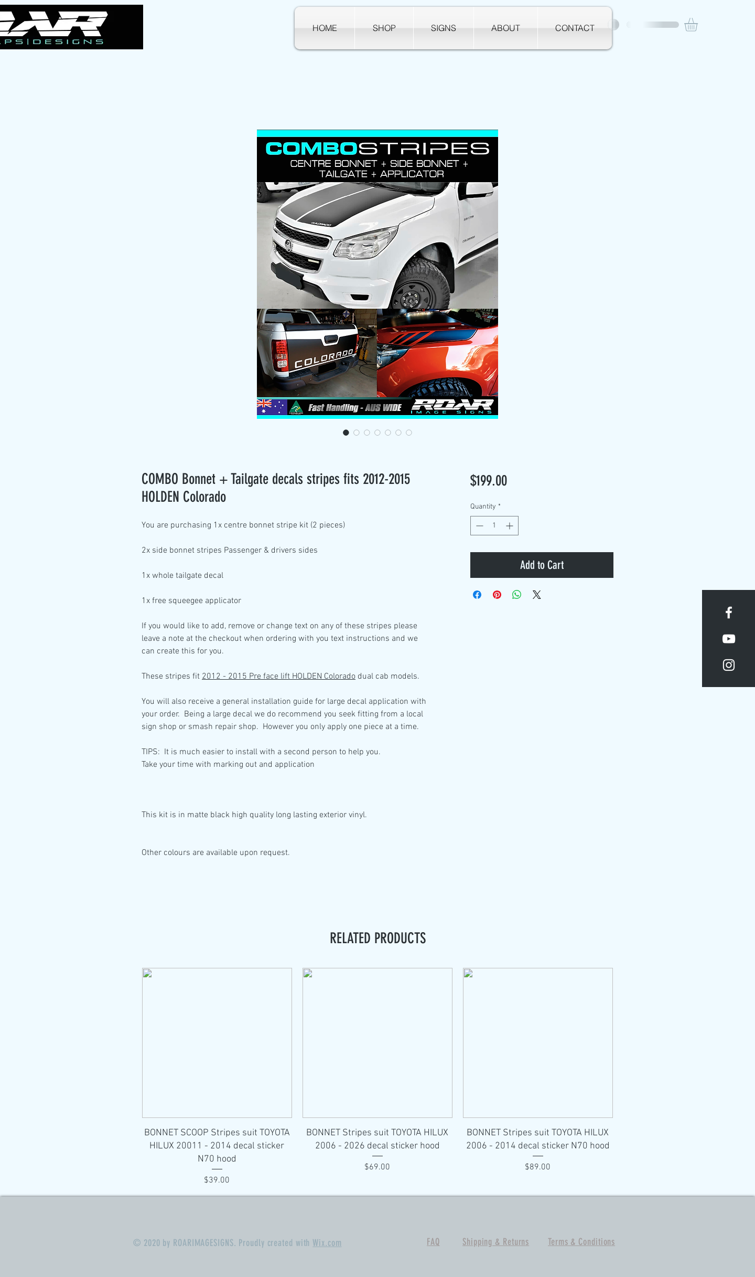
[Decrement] (478, 525)
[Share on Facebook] (477, 594)
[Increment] (510, 525)
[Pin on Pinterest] (497, 594)
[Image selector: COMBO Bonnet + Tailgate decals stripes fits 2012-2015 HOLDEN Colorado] (346, 432)
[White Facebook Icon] (729, 612)
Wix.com (326, 1243)
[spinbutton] (494, 525)
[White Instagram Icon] (729, 665)
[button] (699, 24)
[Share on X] (537, 594)
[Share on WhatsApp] (517, 594)
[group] (377, 1077)
